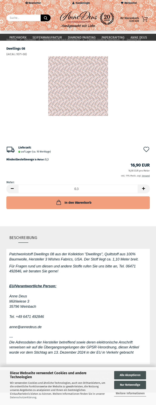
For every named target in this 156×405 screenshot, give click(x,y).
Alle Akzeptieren (130, 375)
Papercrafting (113, 37)
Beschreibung (23, 244)
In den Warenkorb (73, 209)
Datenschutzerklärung (23, 397)
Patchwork (17, 37)
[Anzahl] (78, 195)
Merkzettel (129, 3)
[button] (12, 195)
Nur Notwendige (130, 385)
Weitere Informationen (130, 393)
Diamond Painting (82, 37)
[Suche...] (46, 17)
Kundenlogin (81, 3)
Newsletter (33, 3)
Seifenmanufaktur (47, 37)
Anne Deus (138, 37)
